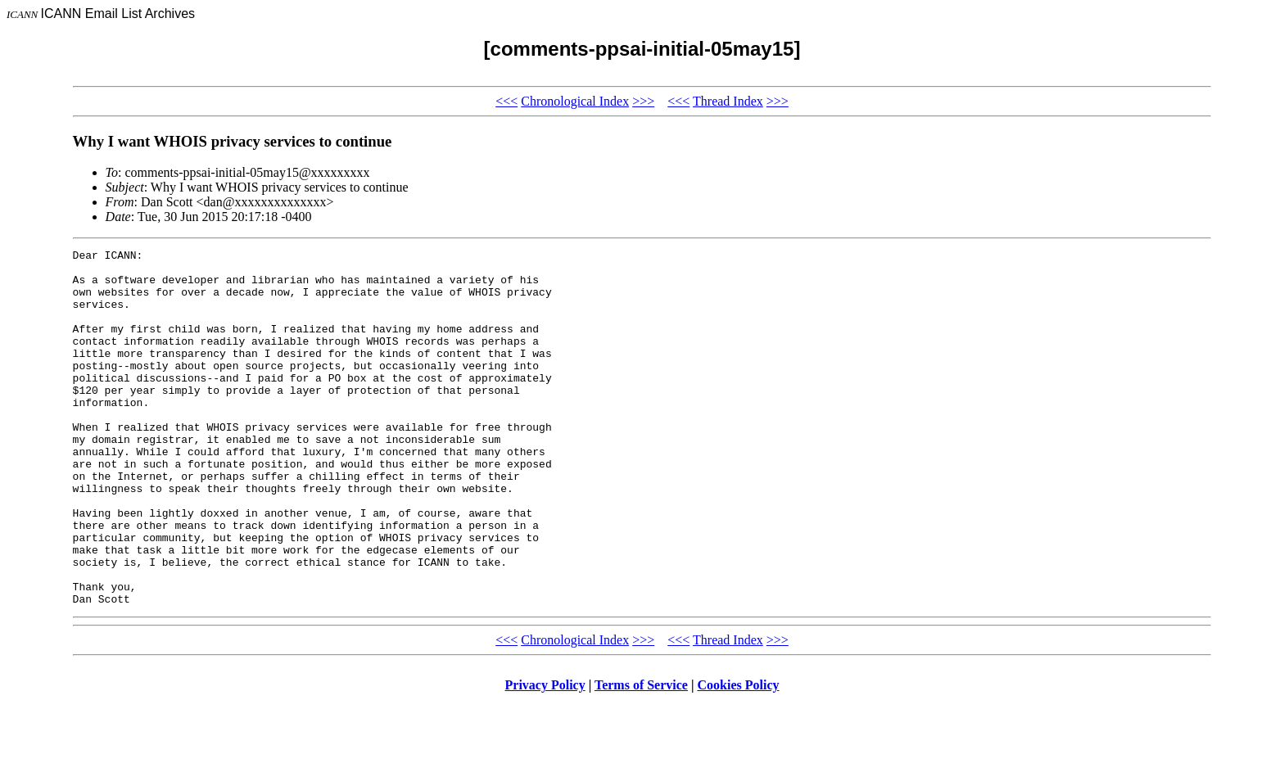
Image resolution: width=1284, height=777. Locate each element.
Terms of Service (641, 756)
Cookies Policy (739, 756)
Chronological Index (575, 101)
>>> (643, 101)
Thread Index (728, 101)
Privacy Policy (545, 756)
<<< (506, 101)
